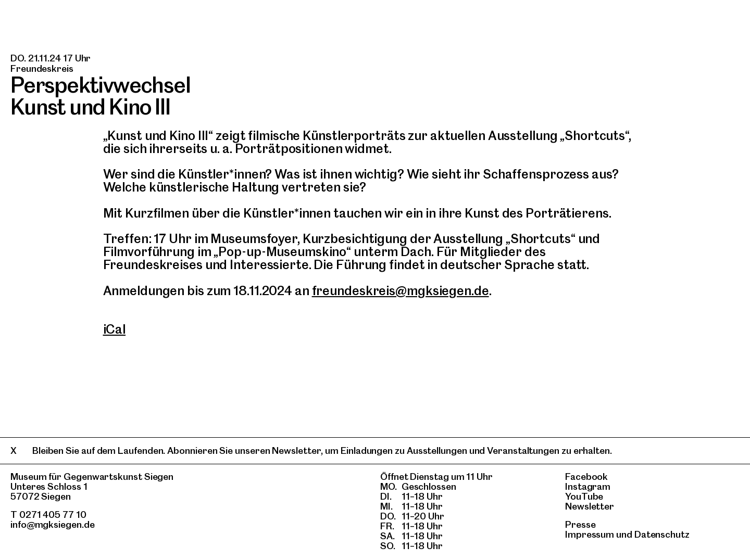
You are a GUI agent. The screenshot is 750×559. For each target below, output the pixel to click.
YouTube (584, 496)
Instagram (587, 486)
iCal (114, 329)
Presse (580, 524)
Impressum (589, 534)
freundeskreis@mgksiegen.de (400, 290)
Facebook (586, 476)
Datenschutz (662, 534)
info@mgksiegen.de (52, 524)
